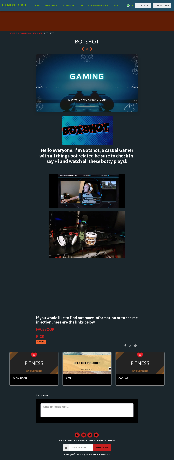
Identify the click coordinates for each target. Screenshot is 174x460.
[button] (52, 5)
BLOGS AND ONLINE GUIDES (30, 33)
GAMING (41, 342)
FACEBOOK (45, 329)
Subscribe (102, 447)
